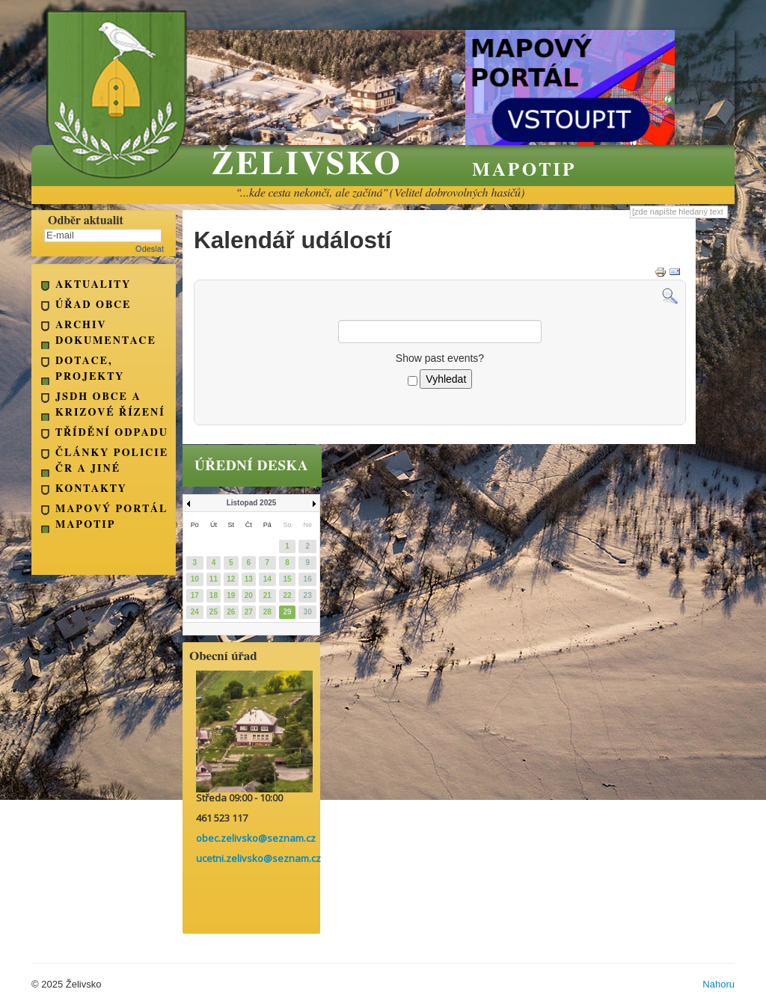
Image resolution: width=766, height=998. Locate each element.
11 (213, 579)
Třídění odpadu (111, 433)
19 (231, 595)
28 (267, 612)
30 (308, 612)
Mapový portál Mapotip (111, 517)
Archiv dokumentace (105, 333)
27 (249, 612)
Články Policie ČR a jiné (111, 461)
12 (231, 579)
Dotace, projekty (89, 369)
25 (213, 612)
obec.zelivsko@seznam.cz (256, 838)
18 (213, 595)
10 (195, 579)
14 (267, 579)
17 (195, 595)
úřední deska (251, 466)
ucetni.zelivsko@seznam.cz (258, 858)
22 (287, 595)
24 (195, 612)
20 (249, 595)
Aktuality (93, 285)
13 (249, 579)
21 (267, 595)
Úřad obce (93, 305)
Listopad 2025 (252, 503)
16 (308, 579)
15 (287, 579)
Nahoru (718, 984)
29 (287, 612)
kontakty (91, 489)
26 (231, 612)
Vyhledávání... (630, 205)
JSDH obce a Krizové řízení (110, 405)
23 (308, 595)
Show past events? (440, 358)
